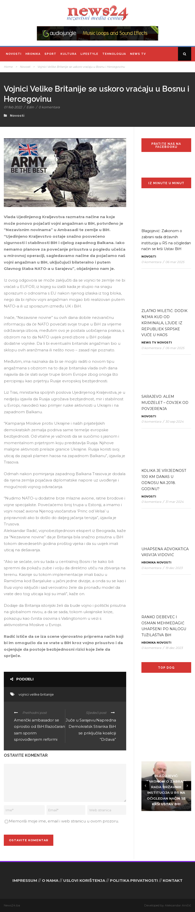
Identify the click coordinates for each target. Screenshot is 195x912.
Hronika (32, 54)
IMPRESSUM (24, 880)
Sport (50, 54)
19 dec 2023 (174, 568)
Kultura (68, 54)
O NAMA (50, 880)
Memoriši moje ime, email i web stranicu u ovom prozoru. (64, 821)
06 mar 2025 (174, 262)
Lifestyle (89, 54)
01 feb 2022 (13, 107)
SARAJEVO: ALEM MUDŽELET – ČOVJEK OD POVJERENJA (164, 402)
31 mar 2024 (174, 502)
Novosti (13, 54)
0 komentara (49, 107)
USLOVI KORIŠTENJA (84, 880)
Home (8, 66)
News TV (138, 54)
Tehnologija (114, 54)
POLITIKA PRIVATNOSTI (134, 880)
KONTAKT (173, 880)
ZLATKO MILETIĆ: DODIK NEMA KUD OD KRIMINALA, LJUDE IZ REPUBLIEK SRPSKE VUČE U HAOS (164, 322)
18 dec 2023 (174, 648)
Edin (30, 107)
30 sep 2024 (174, 421)
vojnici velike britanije (36, 694)
